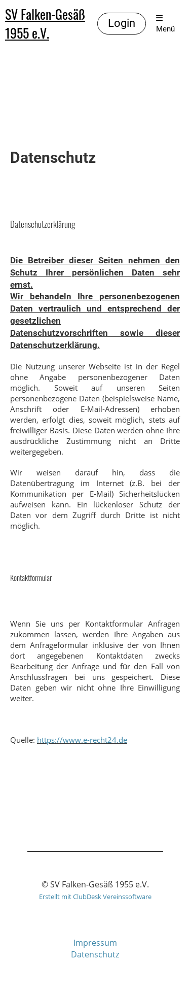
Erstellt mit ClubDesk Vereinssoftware (95, 896)
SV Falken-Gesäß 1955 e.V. (45, 24)
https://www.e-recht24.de (82, 740)
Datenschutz (95, 954)
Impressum (95, 942)
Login (121, 23)
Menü (165, 23)
